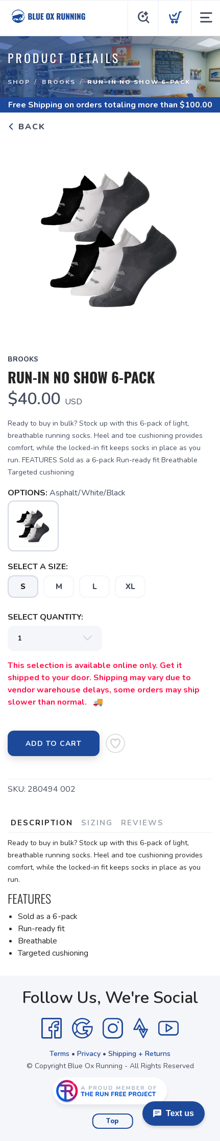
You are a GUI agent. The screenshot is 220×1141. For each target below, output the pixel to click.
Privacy (89, 1054)
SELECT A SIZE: (38, 566)
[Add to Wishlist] (115, 743)
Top (112, 1121)
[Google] (82, 1028)
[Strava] (140, 1028)
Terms (59, 1054)
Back (26, 126)
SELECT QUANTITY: (45, 617)
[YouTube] (168, 1028)
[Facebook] (51, 1028)
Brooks (59, 82)
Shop (19, 82)
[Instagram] (112, 1028)
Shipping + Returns (139, 1054)
